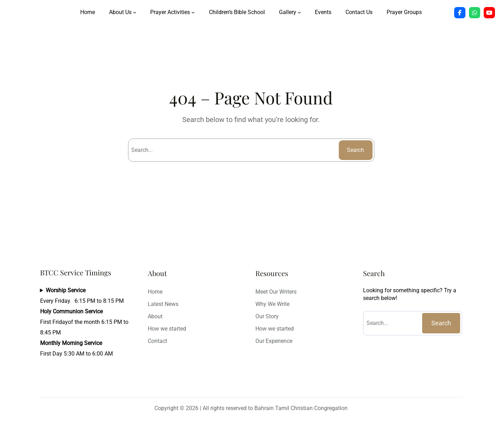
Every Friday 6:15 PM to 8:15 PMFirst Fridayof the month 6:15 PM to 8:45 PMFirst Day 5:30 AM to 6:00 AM (84, 322)
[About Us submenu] (134, 12)
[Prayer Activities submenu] (193, 12)
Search (355, 150)
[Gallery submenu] (299, 12)
